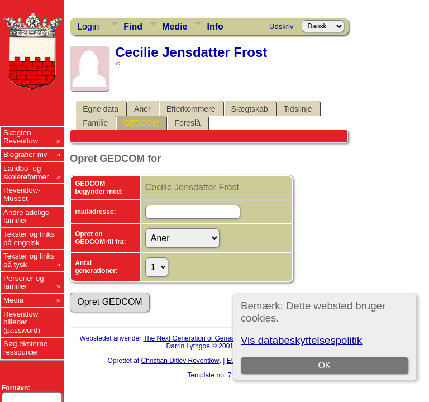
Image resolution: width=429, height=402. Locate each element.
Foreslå (187, 122)
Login (88, 26)
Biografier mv (25, 154)
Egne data (100, 108)
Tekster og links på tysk (29, 260)
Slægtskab (249, 108)
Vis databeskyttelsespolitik (301, 340)
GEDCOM (141, 122)
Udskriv (281, 26)
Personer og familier (23, 282)
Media (13, 300)
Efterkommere (191, 108)
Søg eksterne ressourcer (25, 347)
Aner (142, 108)
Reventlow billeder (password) (21, 322)
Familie (95, 122)
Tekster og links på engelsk (29, 238)
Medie (174, 26)
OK (324, 365)
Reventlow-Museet (22, 194)
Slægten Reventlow (20, 136)
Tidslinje (298, 108)
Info (215, 26)
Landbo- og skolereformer (26, 172)
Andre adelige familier (26, 216)
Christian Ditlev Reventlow (180, 361)
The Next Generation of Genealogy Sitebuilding (213, 338)
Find (132, 26)
